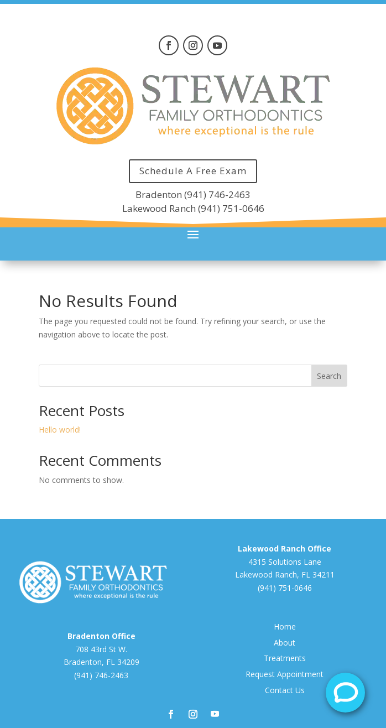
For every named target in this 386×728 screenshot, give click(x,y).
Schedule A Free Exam (193, 170)
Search (329, 376)
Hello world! (60, 429)
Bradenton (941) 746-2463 (193, 194)
